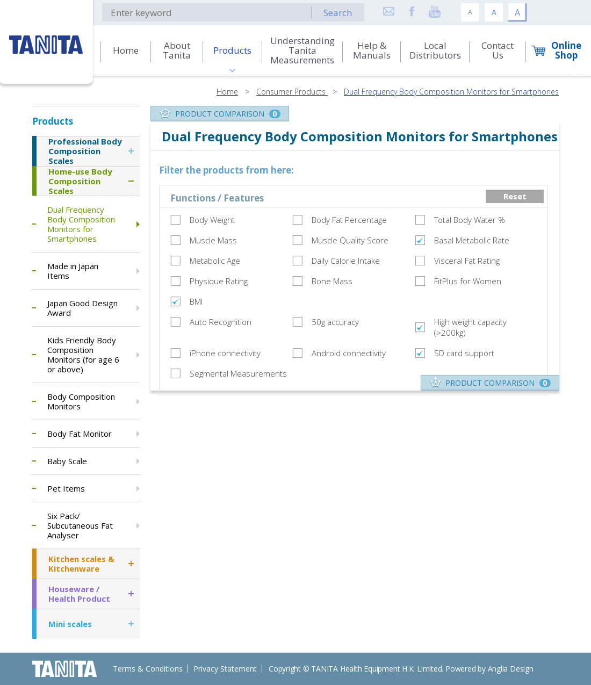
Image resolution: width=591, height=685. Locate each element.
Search (337, 12)
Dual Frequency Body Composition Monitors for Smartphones (451, 91)
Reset (515, 196)
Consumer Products (292, 91)
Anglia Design (511, 669)
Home (227, 91)
